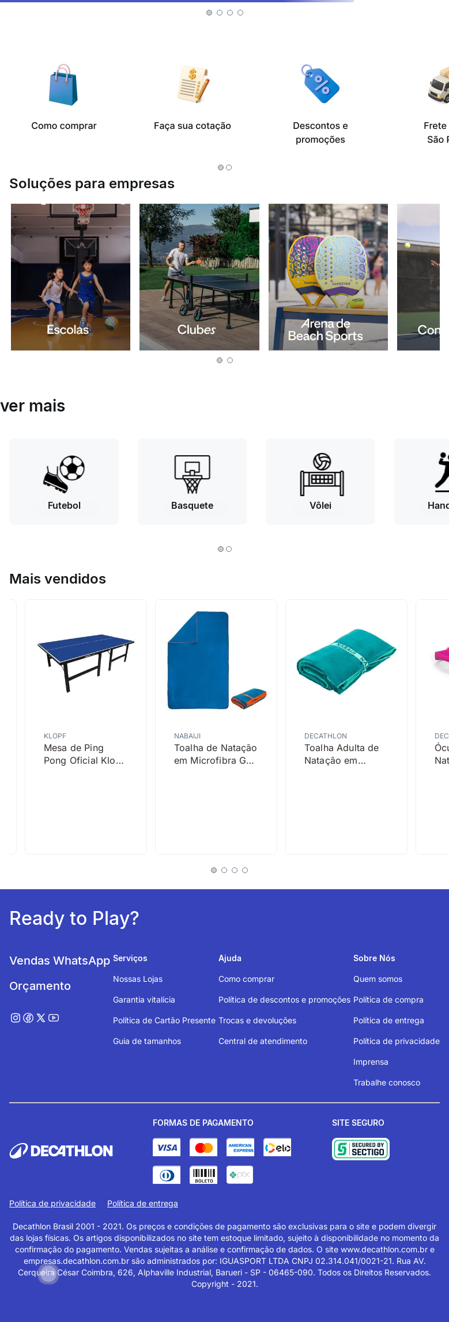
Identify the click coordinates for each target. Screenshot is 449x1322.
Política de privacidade (52, 1203)
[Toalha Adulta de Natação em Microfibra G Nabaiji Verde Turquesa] (346, 726)
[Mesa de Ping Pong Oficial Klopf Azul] (86, 726)
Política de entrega (142, 1203)
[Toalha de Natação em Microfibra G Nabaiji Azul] (216, 726)
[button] (209, 13)
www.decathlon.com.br (384, 1249)
